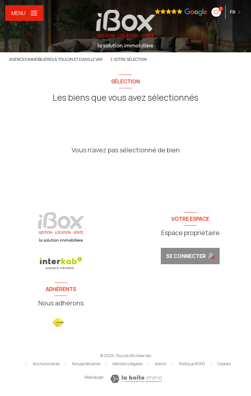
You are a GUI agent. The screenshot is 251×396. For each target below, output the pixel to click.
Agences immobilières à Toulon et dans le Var (56, 59)
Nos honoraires (46, 364)
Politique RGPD (192, 364)
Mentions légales (127, 364)
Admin (161, 364)
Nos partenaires (86, 364)
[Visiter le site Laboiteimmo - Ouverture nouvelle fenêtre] (136, 379)
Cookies (224, 364)
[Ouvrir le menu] (24, 13)
